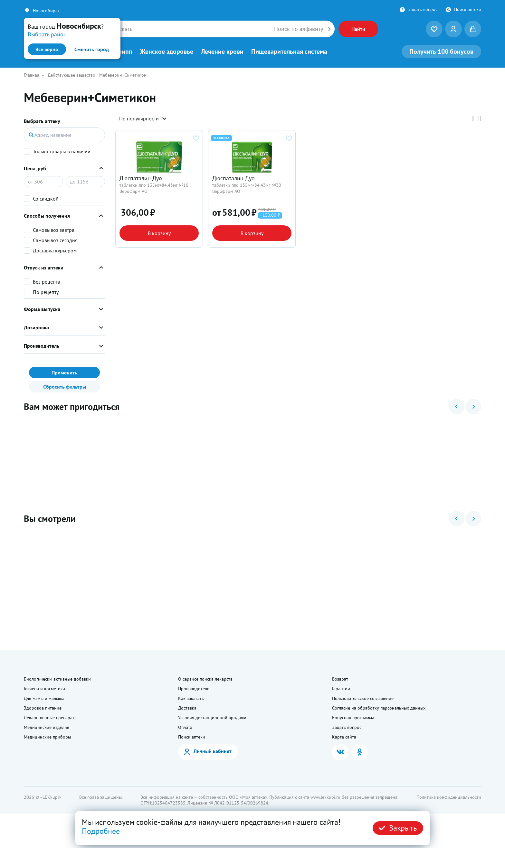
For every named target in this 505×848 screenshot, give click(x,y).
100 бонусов (441, 51)
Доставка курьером (55, 250)
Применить (64, 372)
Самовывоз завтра (53, 230)
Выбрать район (47, 34)
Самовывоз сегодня (55, 240)
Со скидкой (46, 198)
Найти (358, 29)
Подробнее (101, 831)
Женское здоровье (166, 51)
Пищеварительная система (289, 51)
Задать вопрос (422, 9)
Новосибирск (46, 11)
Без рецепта (46, 281)
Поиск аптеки (467, 9)
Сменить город (91, 49)
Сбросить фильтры (64, 386)
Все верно (46, 49)
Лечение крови (222, 51)
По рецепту (46, 292)
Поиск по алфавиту (298, 29)
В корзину (159, 250)
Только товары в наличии (62, 151)
